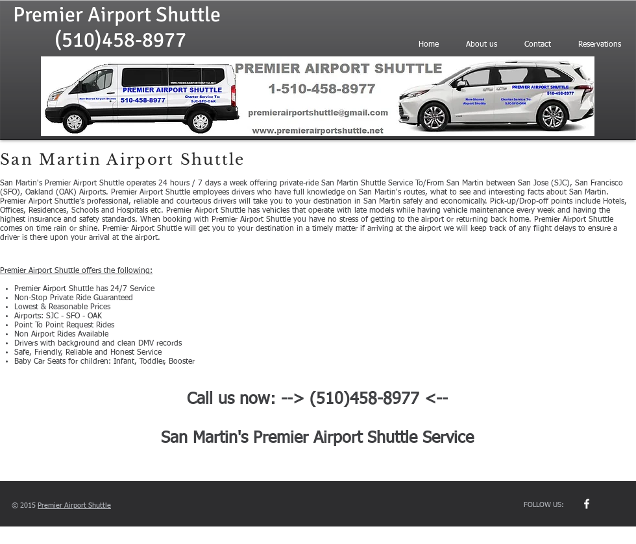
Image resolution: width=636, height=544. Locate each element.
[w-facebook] (586, 503)
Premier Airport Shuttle (117, 14)
